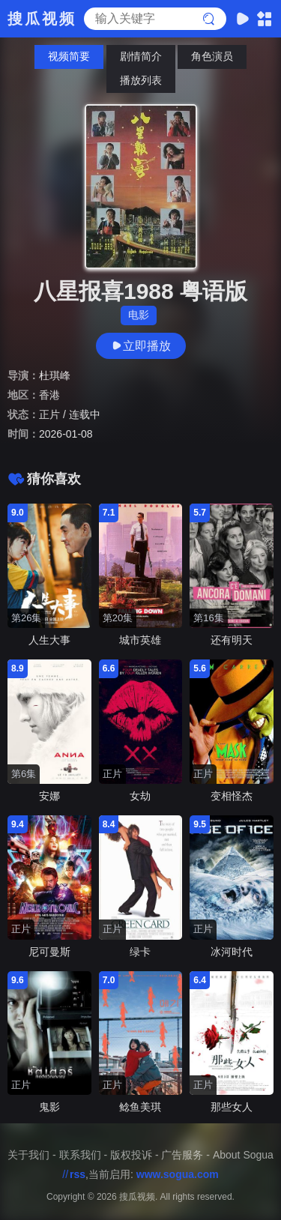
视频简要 (69, 56)
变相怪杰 (232, 796)
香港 (49, 395)
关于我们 (28, 1155)
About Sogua (243, 1155)
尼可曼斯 (49, 952)
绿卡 (140, 952)
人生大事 (49, 640)
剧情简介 (141, 56)
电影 (138, 315)
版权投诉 (131, 1155)
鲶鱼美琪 (140, 1107)
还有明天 (232, 640)
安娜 (49, 796)
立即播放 (141, 346)
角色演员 (212, 56)
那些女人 (232, 1107)
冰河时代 (232, 952)
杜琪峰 (54, 375)
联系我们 (80, 1155)
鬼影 (49, 1107)
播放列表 (141, 80)
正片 (49, 414)
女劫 (140, 796)
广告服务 (182, 1155)
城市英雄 (140, 640)
